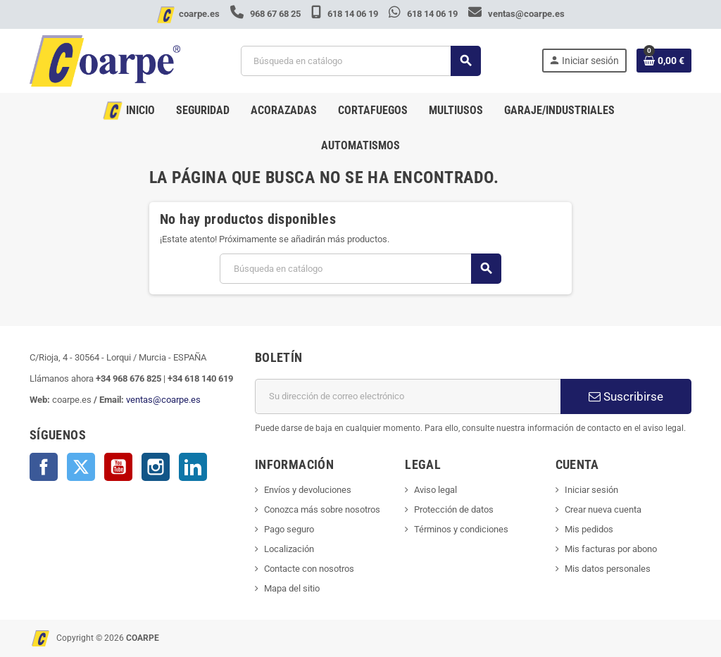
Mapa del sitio (292, 588)
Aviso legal (435, 489)
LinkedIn (193, 467)
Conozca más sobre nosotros (322, 509)
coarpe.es (199, 13)
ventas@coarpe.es (516, 13)
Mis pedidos (589, 529)
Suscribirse (626, 396)
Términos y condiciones (461, 529)
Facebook (44, 467)
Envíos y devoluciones (307, 489)
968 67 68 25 (266, 13)
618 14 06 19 (345, 13)
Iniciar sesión (591, 489)
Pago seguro (289, 529)
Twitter (81, 467)
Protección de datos (454, 509)
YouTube (118, 467)
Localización (289, 549)
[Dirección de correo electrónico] (407, 396)
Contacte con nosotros (309, 568)
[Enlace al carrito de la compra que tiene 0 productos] (664, 61)
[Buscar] (360, 61)
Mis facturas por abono (611, 549)
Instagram (156, 467)
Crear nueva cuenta (603, 509)
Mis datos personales (608, 568)
